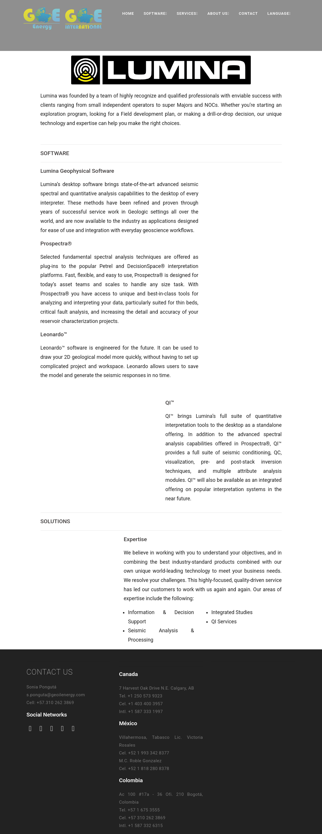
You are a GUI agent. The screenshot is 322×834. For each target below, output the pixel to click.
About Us (218, 13)
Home (128, 13)
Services (187, 13)
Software (155, 13)
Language (279, 13)
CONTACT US (50, 672)
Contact (248, 13)
